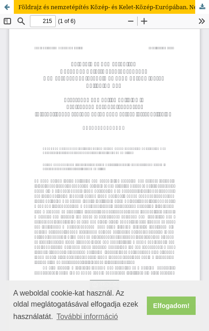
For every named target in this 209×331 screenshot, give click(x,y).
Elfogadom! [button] (171, 305)
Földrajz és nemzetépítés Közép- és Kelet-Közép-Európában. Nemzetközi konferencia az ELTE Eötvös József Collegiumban (113, 7)
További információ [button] (87, 316)
